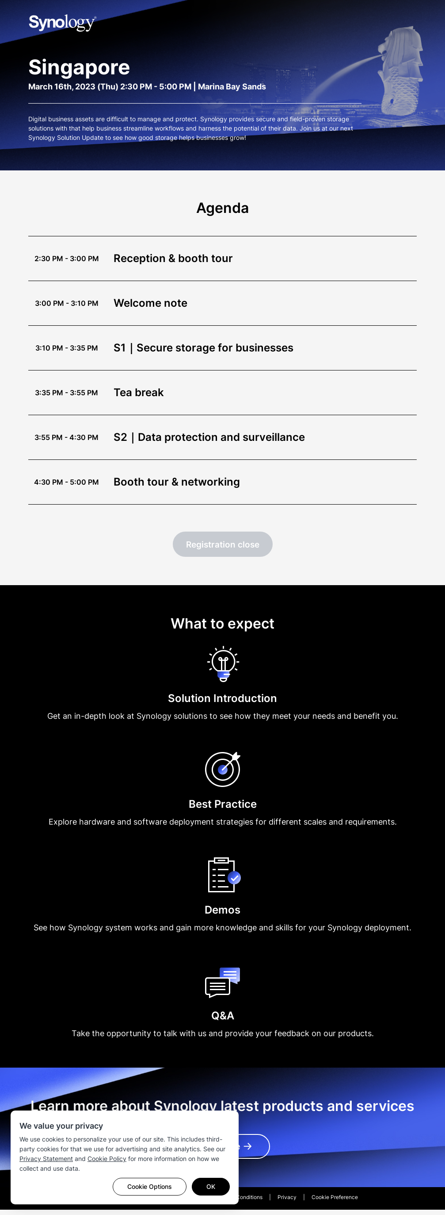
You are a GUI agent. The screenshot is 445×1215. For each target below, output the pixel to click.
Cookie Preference (335, 1202)
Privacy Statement (46, 1158)
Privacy (287, 1202)
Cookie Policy (106, 1158)
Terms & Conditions (238, 1202)
